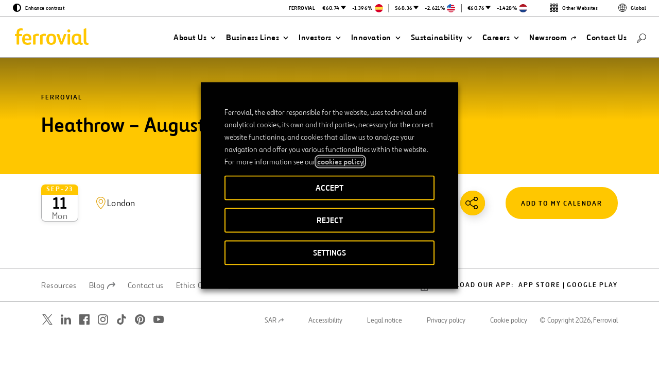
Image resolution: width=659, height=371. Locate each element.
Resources (59, 249)
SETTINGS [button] (329, 252)
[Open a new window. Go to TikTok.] (121, 283)
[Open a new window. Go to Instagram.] (103, 283)
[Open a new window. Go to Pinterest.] (140, 283)
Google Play (592, 249)
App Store (539, 249)
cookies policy (340, 162)
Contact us (146, 249)
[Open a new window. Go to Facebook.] (84, 283)
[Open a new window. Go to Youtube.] (158, 283)
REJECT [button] (330, 220)
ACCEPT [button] (329, 187)
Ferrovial (61, 98)
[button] (194, 37)
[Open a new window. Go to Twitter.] (47, 283)
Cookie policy (508, 284)
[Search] (641, 37)
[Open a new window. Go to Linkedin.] (66, 283)
